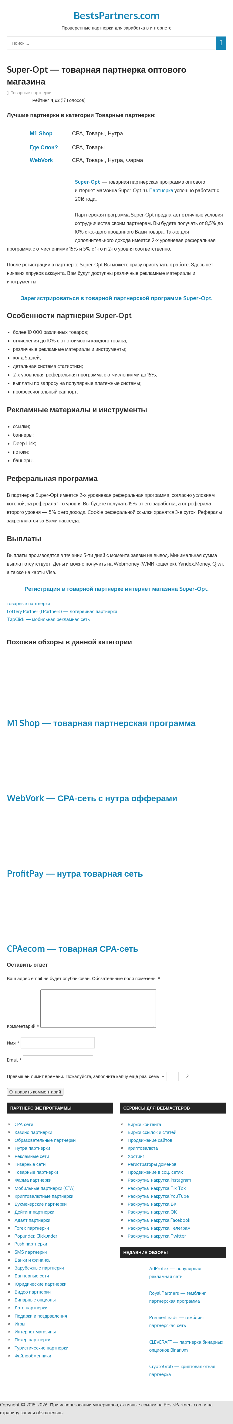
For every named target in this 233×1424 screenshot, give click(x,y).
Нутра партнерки (32, 1155)
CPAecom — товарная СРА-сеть (72, 948)
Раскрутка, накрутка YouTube (158, 1203)
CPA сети (24, 1132)
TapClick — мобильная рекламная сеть (48, 619)
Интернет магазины (35, 1339)
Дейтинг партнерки (34, 1219)
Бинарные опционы (35, 1307)
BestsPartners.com (117, 15)
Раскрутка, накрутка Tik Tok (157, 1195)
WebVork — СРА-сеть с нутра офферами (92, 797)
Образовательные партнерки (45, 1147)
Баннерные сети (32, 1283)
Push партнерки (31, 1251)
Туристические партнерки (41, 1355)
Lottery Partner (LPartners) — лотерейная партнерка (62, 611)
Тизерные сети (30, 1171)
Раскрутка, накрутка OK (152, 1219)
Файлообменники (33, 1363)
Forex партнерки (32, 1235)
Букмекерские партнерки (41, 1211)
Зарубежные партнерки (39, 1275)
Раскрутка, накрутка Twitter (157, 1243)
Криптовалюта (143, 1155)
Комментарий (23, 1033)
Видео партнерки (33, 1299)
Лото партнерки (31, 1315)
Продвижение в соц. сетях (155, 1179)
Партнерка (161, 190)
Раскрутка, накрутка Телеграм (159, 1235)
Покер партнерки (32, 1347)
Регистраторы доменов (152, 1171)
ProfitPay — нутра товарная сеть (75, 873)
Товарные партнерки (31, 92)
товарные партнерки (28, 603)
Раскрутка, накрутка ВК (152, 1211)
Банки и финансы (33, 1267)
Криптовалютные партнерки (44, 1203)
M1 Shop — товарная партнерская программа (101, 722)
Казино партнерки (33, 1139)
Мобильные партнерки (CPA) (45, 1195)
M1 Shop (41, 133)
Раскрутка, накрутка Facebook (159, 1227)
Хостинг (136, 1163)
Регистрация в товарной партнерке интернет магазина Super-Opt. (116, 588)
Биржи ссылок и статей (152, 1139)
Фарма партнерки (33, 1187)
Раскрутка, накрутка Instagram (159, 1187)
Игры (20, 1331)
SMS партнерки (31, 1259)
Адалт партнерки (32, 1227)
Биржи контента (144, 1132)
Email (14, 1067)
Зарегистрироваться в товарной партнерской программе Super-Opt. (116, 297)
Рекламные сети (32, 1163)
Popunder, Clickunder (36, 1243)
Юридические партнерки (40, 1291)
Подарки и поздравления (41, 1323)
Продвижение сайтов (150, 1147)
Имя (13, 1050)
